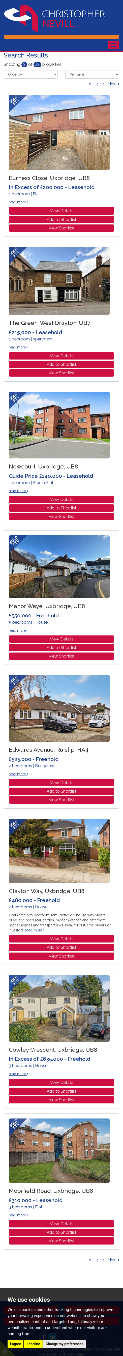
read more (18, 202)
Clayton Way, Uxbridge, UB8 (46, 891)
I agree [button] (15, 1344)
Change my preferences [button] (64, 1344)
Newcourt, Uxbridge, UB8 (43, 466)
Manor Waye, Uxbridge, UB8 (47, 606)
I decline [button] (33, 1344)
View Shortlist (62, 227)
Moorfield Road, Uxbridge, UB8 (51, 1191)
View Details (61, 210)
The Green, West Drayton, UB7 (49, 323)
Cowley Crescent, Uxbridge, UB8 (53, 1049)
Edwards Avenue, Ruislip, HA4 (48, 749)
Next (113, 83)
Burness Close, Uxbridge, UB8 (49, 178)
